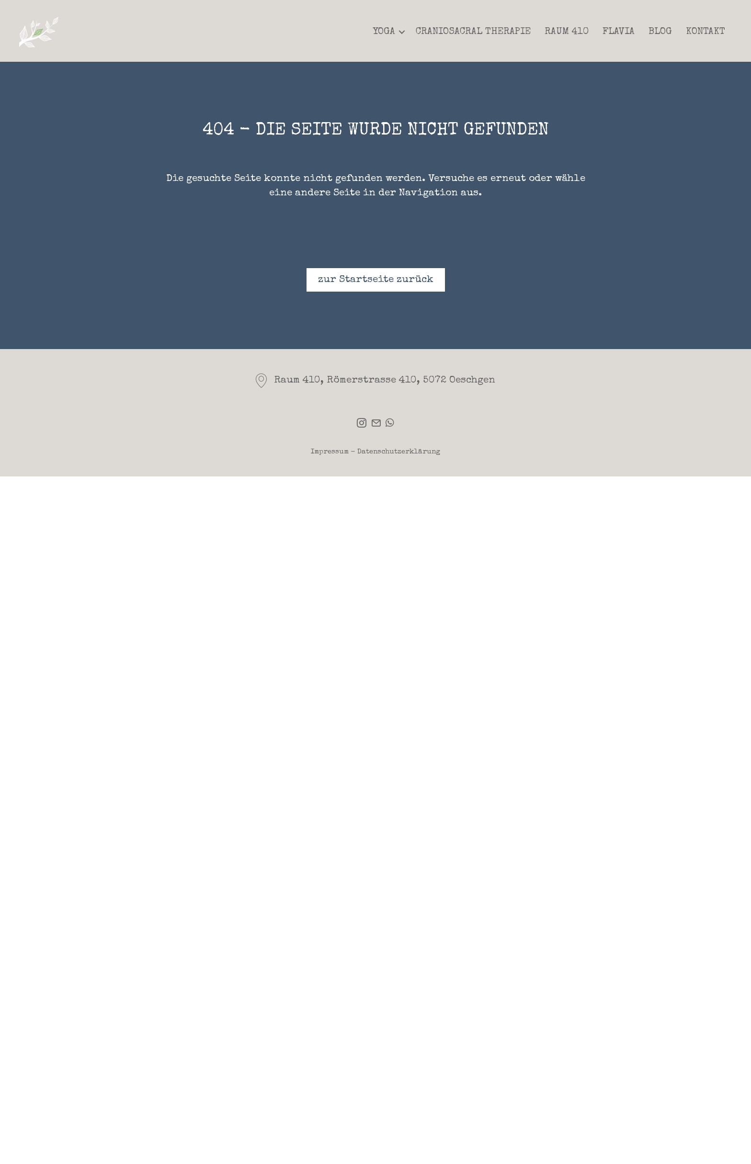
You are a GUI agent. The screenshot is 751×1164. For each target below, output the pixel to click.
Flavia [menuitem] (619, 32)
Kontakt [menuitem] (705, 32)
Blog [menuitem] (660, 32)
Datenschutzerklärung (398, 451)
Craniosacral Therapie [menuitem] (473, 32)
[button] (402, 32)
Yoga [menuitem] (384, 32)
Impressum (330, 451)
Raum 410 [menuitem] (567, 32)
